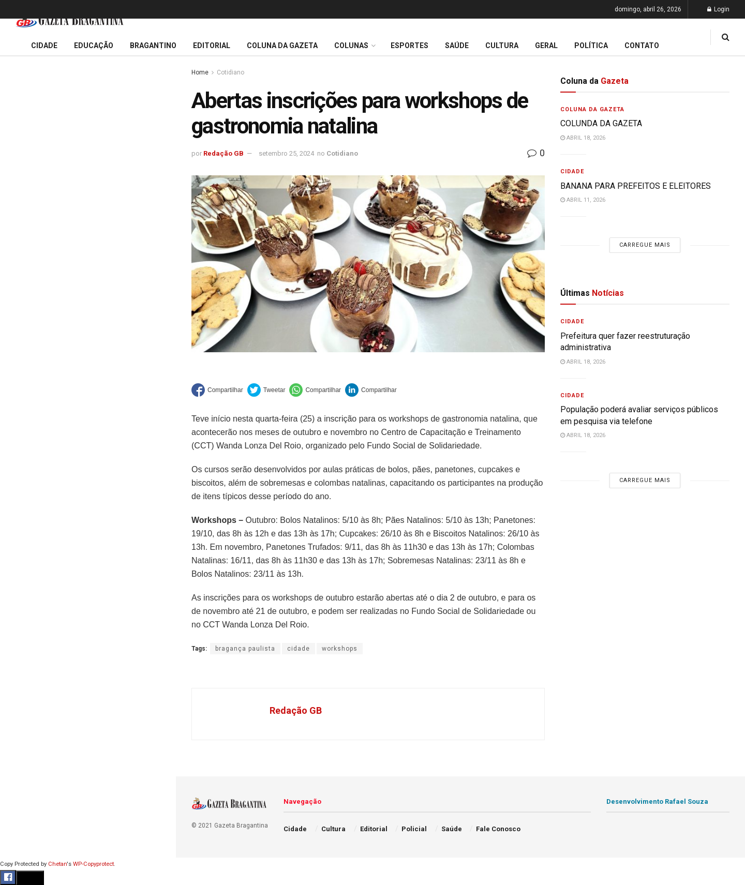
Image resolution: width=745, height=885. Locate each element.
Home (199, 72)
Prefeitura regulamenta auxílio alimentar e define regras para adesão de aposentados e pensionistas (88, 163)
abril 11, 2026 (582, 200)
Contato (641, 45)
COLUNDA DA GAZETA (601, 123)
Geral (19, 522)
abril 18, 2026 (582, 137)
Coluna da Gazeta (40, 384)
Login (718, 9)
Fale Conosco (34, 542)
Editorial (25, 364)
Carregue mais (87, 242)
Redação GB (223, 153)
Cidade (22, 325)
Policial (23, 463)
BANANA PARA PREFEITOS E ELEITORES (635, 186)
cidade (298, 648)
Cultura (23, 443)
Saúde (21, 503)
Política (23, 482)
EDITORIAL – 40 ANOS (54, 214)
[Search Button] (154, 619)
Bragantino (29, 404)
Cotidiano (230, 72)
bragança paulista (245, 648)
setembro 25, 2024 (286, 153)
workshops (339, 648)
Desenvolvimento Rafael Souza (657, 801)
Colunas (351, 45)
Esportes (25, 423)
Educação (27, 344)
